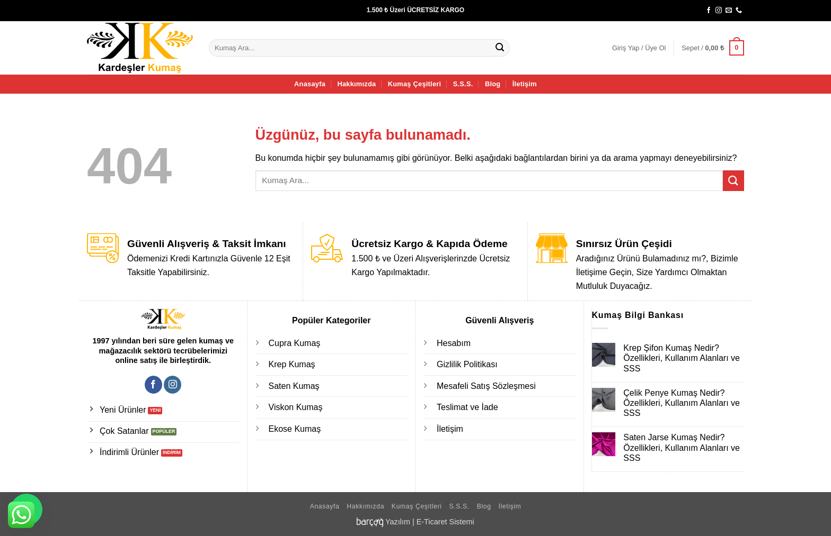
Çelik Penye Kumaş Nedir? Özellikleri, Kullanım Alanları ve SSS (681, 402)
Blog (492, 84)
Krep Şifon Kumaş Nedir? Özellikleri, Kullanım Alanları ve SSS (681, 358)
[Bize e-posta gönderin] (729, 10)
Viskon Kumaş (296, 407)
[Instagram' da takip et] (718, 10)
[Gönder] (500, 48)
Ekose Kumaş (295, 428)
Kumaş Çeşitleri (414, 84)
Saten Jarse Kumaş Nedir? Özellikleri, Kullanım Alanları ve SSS (681, 447)
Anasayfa (309, 84)
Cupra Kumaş (295, 343)
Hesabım (454, 343)
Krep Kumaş (292, 364)
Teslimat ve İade (467, 407)
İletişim (524, 84)
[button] (639, 48)
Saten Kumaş (294, 385)
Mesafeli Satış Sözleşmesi (486, 385)
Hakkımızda (356, 84)
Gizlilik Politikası (467, 364)
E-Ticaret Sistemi (445, 521)
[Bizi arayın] (739, 10)
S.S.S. (463, 84)
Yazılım (397, 521)
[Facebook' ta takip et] (708, 10)
